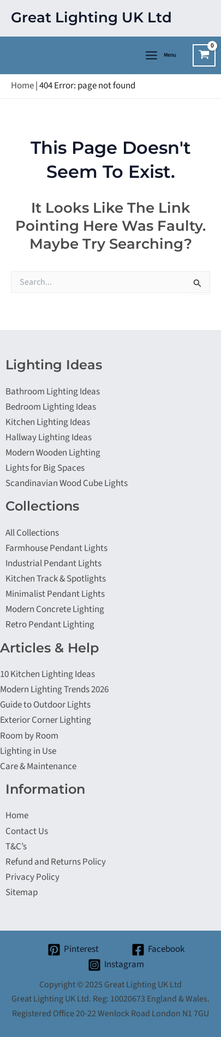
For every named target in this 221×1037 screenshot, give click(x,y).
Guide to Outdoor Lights (45, 704)
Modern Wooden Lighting (52, 452)
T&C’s (16, 846)
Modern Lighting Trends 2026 (54, 689)
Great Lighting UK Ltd (91, 17)
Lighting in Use (28, 751)
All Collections (32, 533)
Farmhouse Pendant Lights (56, 548)
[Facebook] (158, 949)
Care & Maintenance (38, 766)
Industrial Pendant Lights (53, 563)
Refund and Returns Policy (55, 861)
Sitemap (21, 892)
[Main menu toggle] (160, 55)
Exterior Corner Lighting (45, 720)
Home (22, 85)
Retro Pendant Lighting (49, 624)
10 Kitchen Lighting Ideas (47, 674)
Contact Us (26, 831)
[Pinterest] (73, 949)
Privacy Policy (32, 877)
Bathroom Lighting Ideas (52, 391)
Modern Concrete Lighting (54, 609)
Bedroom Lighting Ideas (50, 406)
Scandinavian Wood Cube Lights (66, 483)
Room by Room (29, 735)
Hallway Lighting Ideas (48, 437)
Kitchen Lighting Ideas (47, 422)
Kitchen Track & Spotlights (55, 578)
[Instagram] (116, 965)
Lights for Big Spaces (45, 468)
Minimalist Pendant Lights (55, 594)
